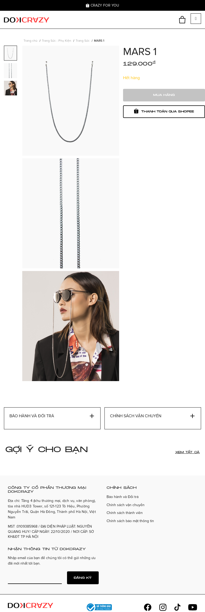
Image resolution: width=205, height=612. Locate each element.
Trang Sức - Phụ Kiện (56, 41)
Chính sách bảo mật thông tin (130, 521)
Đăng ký (83, 577)
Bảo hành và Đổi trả (122, 497)
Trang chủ (30, 41)
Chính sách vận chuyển (126, 505)
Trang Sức (83, 41)
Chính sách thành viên (125, 513)
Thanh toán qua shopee (164, 111)
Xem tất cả (187, 452)
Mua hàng (164, 95)
